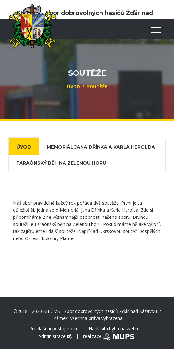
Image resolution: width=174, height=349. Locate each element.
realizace (109, 336)
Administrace (55, 336)
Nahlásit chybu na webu (113, 328)
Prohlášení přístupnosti (53, 328)
